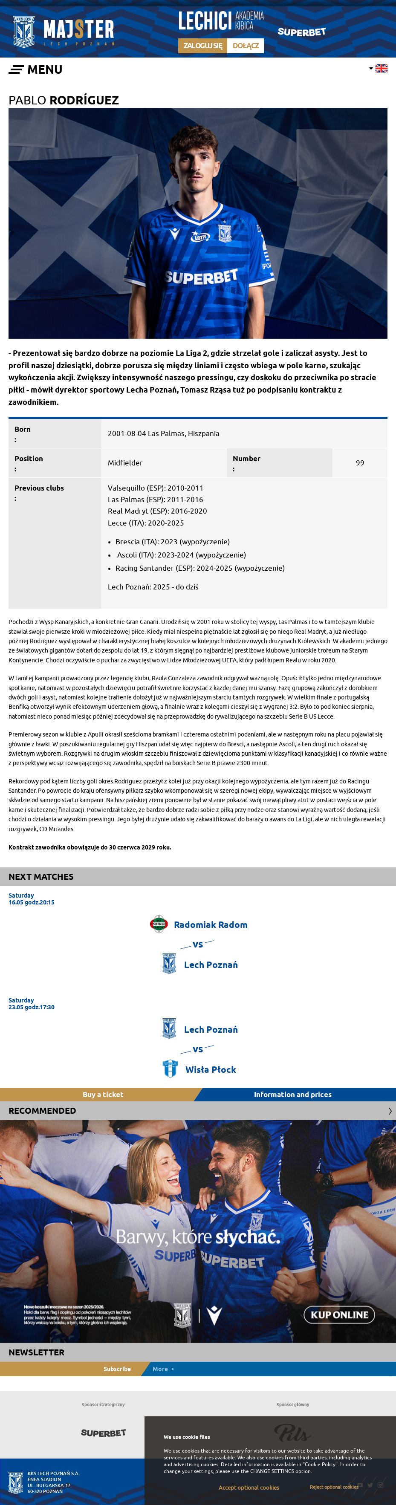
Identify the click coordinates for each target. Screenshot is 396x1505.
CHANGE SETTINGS (272, 1471)
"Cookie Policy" (320, 1464)
